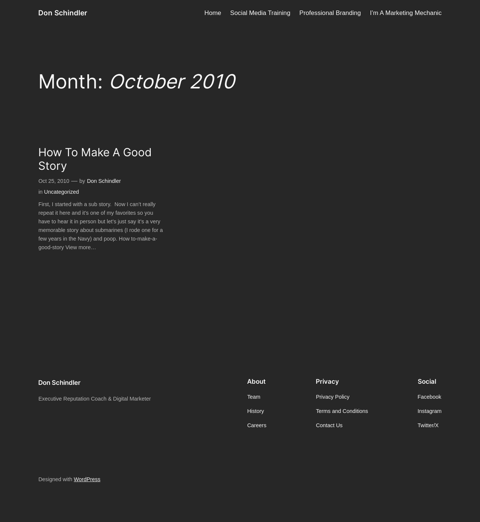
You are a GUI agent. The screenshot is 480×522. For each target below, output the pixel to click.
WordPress (87, 479)
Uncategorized (61, 192)
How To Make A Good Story (95, 159)
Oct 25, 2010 (53, 181)
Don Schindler (62, 12)
